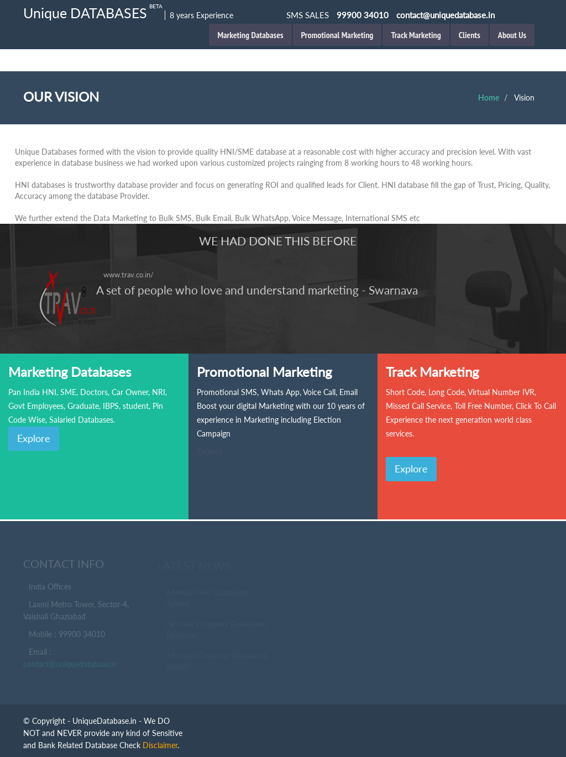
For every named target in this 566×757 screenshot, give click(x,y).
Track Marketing (416, 34)
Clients (469, 34)
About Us (512, 34)
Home (488, 97)
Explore (33, 438)
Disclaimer (160, 745)
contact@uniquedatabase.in (70, 665)
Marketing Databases (250, 34)
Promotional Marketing (337, 34)
